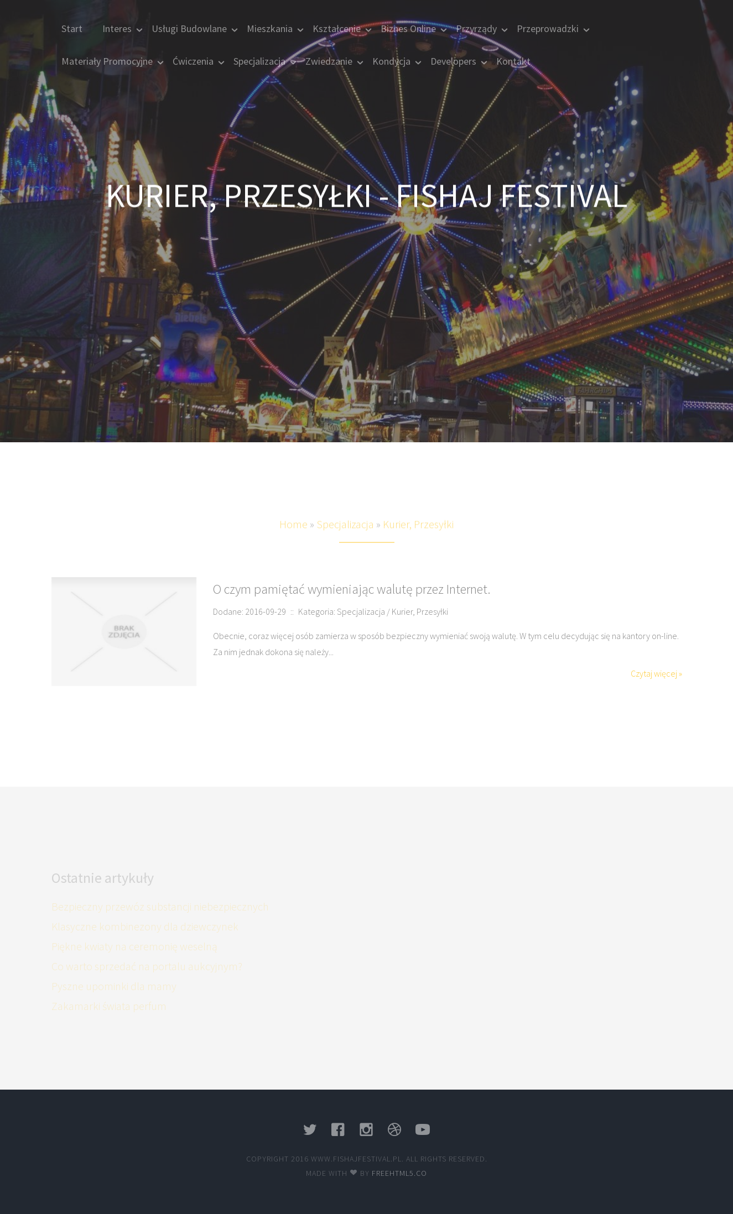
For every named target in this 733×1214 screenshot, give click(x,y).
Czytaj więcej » (656, 673)
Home (293, 535)
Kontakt (513, 61)
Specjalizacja (345, 535)
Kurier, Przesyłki (418, 535)
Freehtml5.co (399, 1173)
